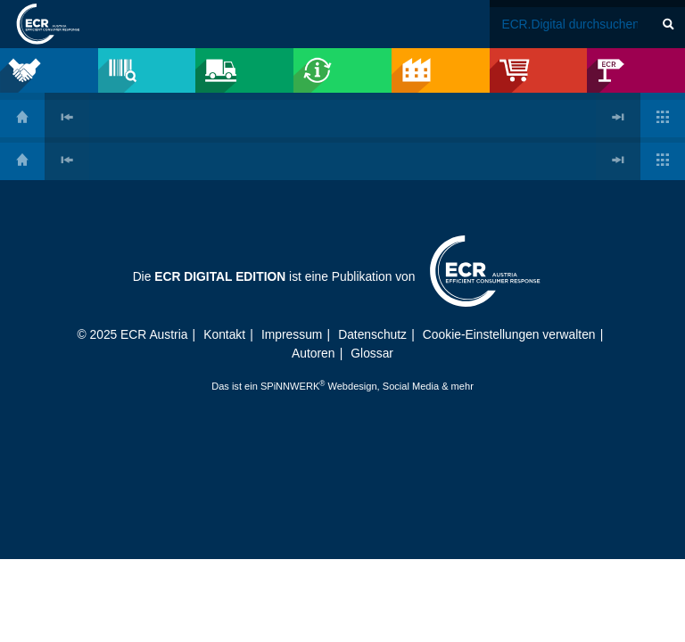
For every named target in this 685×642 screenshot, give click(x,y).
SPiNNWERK (289, 386)
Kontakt (224, 334)
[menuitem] (49, 70)
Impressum (291, 334)
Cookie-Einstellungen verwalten (509, 334)
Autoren (313, 353)
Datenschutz (372, 334)
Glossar (372, 353)
